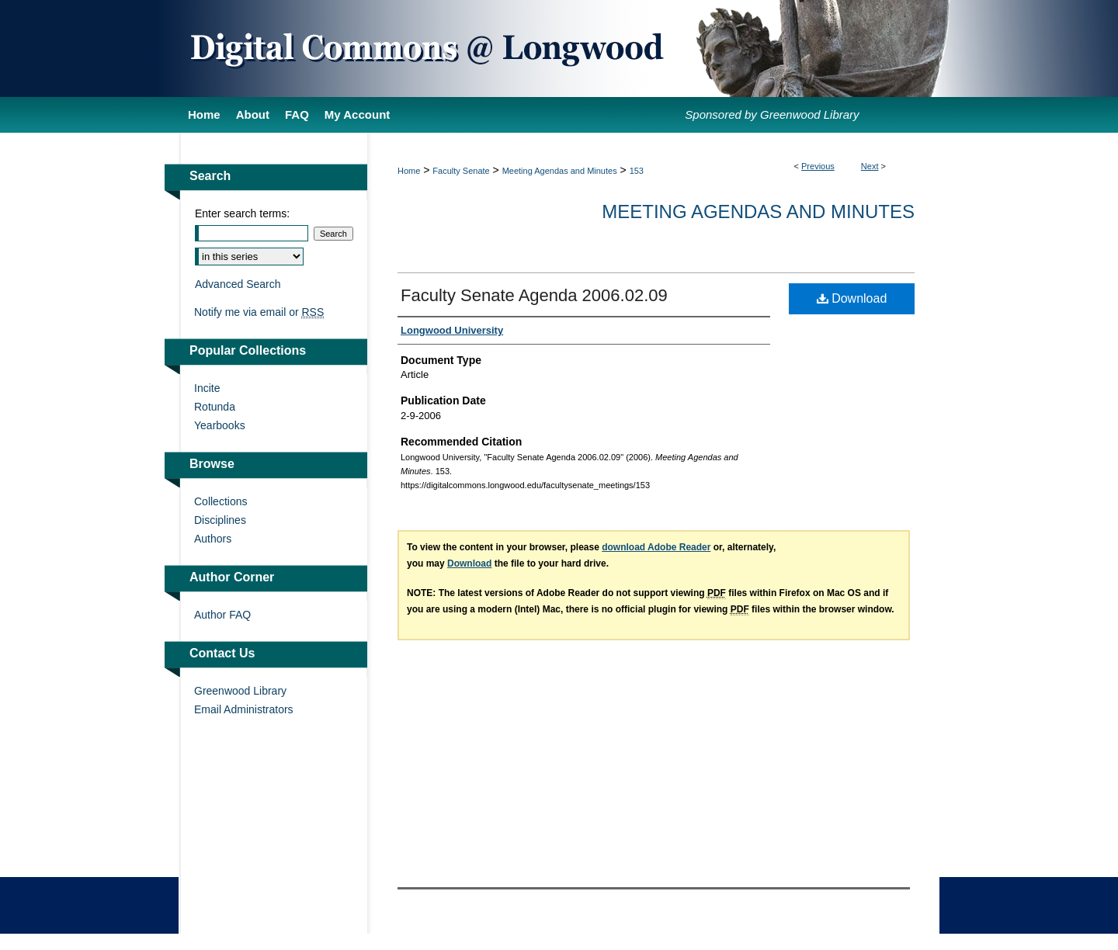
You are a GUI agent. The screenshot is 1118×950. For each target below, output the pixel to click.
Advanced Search (238, 284)
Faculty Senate (460, 170)
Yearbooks (219, 425)
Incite (207, 388)
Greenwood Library (240, 691)
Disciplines (220, 520)
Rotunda (214, 406)
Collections (220, 501)
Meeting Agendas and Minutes (559, 170)
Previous (818, 166)
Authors (212, 538)
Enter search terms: (242, 213)
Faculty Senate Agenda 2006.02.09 (534, 295)
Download (852, 298)
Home (409, 170)
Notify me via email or (259, 312)
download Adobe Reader (656, 547)
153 (637, 170)
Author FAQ (222, 614)
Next (870, 166)
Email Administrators (243, 709)
